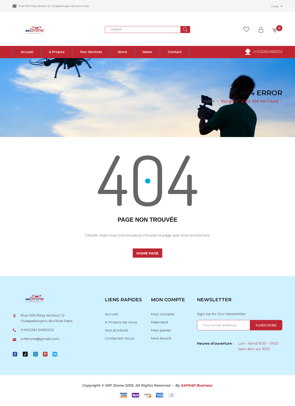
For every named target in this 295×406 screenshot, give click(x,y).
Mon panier (161, 330)
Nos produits (116, 330)
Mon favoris (161, 338)
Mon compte (162, 314)
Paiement (159, 322)
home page (147, 253)
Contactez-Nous (119, 338)
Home (209, 101)
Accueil (112, 314)
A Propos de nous (121, 322)
